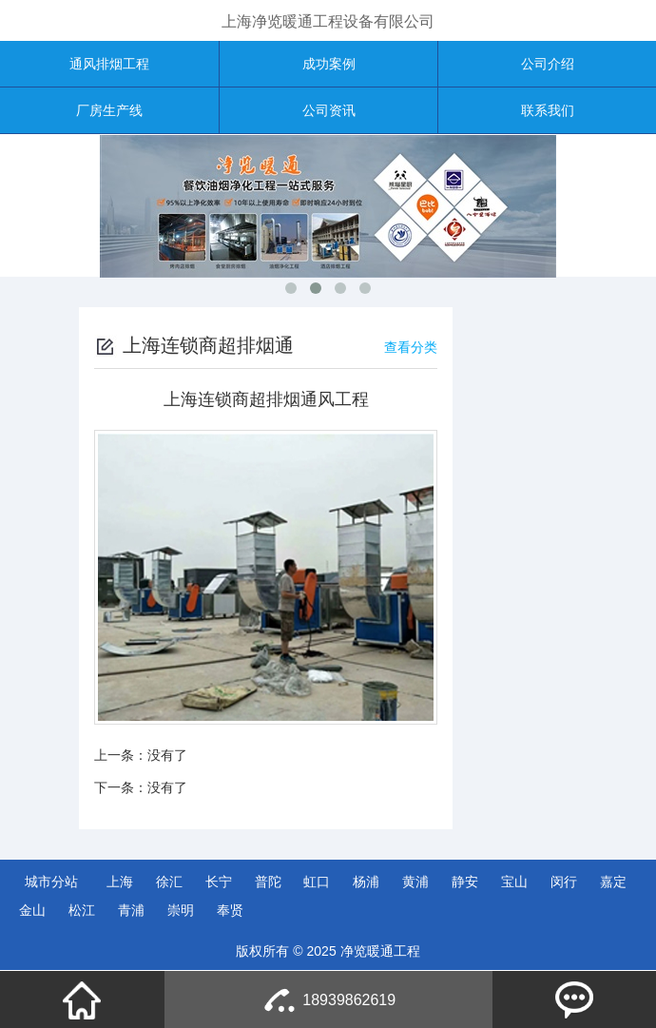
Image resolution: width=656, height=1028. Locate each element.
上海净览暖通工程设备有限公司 (328, 21)
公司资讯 (329, 110)
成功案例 (329, 63)
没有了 (167, 755)
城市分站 (51, 881)
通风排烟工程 (109, 63)
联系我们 (547, 110)
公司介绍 (547, 63)
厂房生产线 (109, 110)
